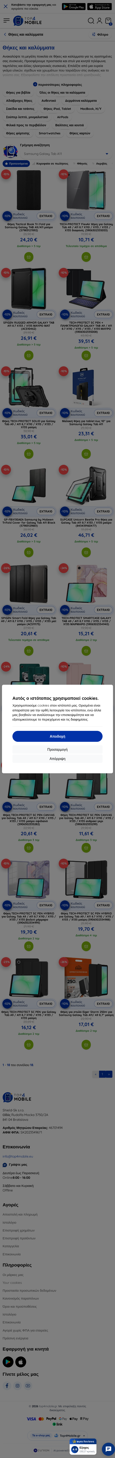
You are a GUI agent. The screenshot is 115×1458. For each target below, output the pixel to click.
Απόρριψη (57, 758)
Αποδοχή (57, 736)
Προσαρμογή (57, 749)
